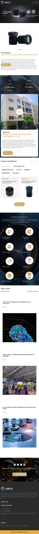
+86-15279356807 (6, 511)
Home (2, 525)
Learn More (5, 64)
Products (7, 525)
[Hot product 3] (21, 49)
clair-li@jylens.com (6, 508)
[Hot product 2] (19, 49)
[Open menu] (37, 2)
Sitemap (26, 532)
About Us (17, 525)
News (12, 525)
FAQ (21, 525)
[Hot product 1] (17, 49)
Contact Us (26, 525)
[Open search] (33, 2)
